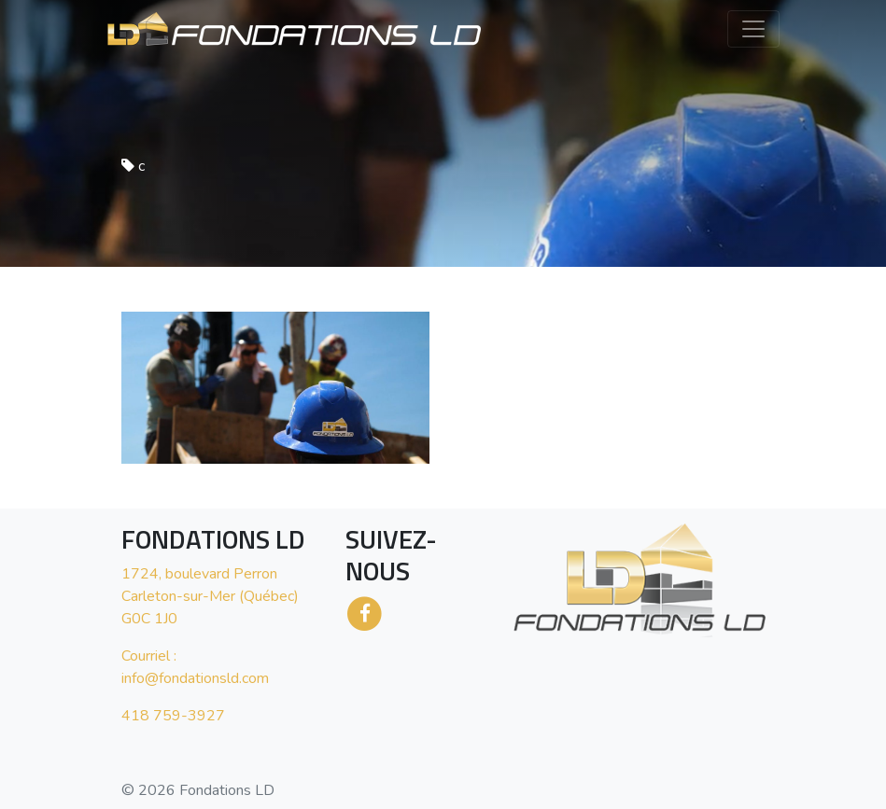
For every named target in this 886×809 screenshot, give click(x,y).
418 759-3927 (173, 715)
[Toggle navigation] (753, 29)
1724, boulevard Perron (199, 574)
